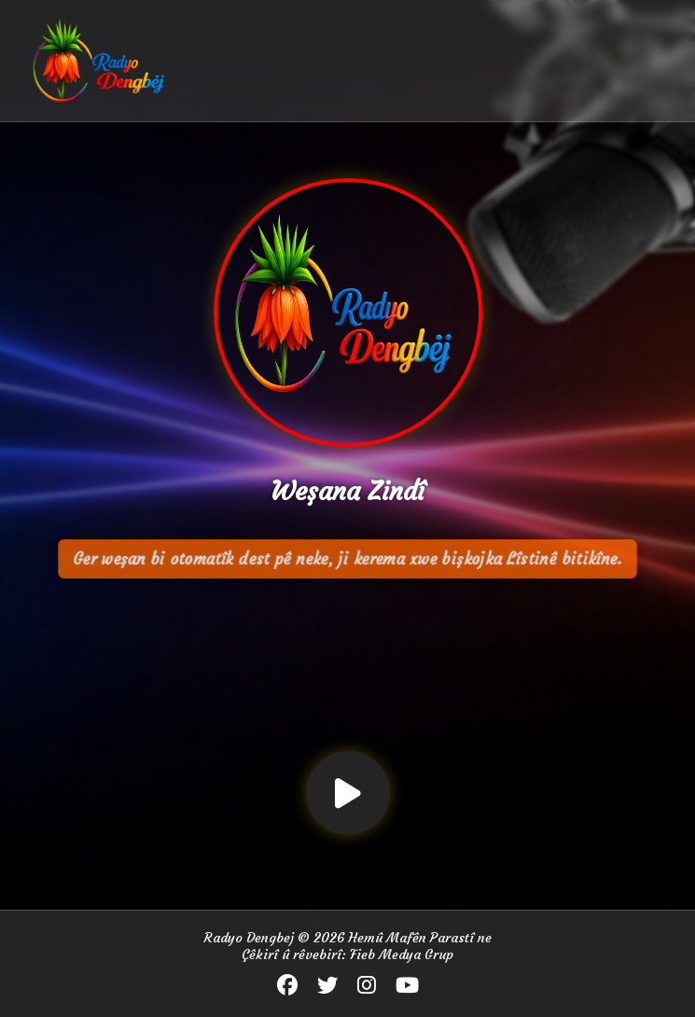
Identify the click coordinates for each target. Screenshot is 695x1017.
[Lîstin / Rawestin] (348, 793)
